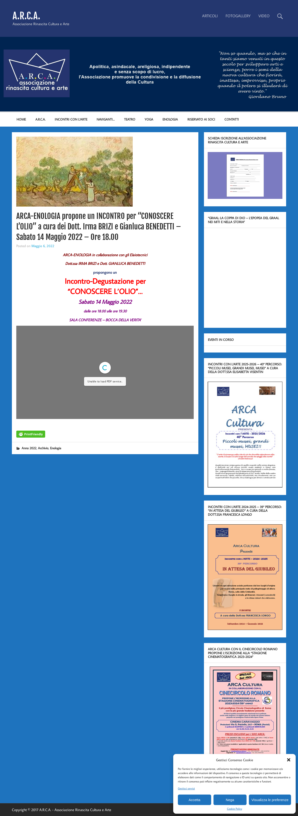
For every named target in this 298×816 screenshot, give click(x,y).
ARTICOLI (210, 15)
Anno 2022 (29, 448)
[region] (149, 74)
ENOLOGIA (170, 119)
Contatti (231, 119)
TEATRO (129, 119)
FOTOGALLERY (238, 15)
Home (21, 119)
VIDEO (264, 15)
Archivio (43, 448)
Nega (230, 800)
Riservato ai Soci (201, 119)
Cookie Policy (234, 808)
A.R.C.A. (26, 16)
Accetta (194, 800)
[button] (288, 759)
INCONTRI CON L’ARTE (71, 119)
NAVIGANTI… (106, 119)
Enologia (55, 448)
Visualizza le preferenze (269, 800)
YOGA (149, 119)
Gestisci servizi (186, 788)
